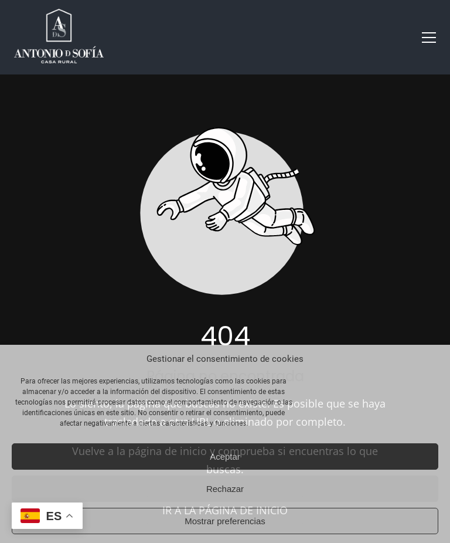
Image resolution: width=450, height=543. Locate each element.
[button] (429, 37)
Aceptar (225, 456)
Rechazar (225, 489)
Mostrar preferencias (225, 521)
